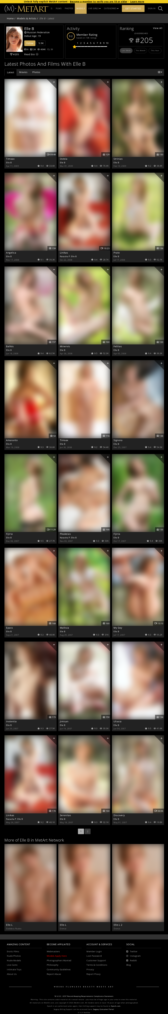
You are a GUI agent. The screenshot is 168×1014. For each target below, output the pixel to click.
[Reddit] (131, 960)
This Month (141, 50)
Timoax (10, 158)
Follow (29, 43)
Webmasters (53, 951)
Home (10, 18)
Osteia (63, 158)
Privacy (90, 969)
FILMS (77, 8)
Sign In (152, 8)
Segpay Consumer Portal (103, 1009)
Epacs (9, 627)
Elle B (9, 162)
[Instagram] (133, 956)
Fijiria (9, 533)
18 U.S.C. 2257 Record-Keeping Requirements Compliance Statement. (84, 996)
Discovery (119, 815)
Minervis (65, 346)
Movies (23, 72)
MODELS (98, 8)
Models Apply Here (57, 956)
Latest (10, 72)
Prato (117, 252)
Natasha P (65, 256)
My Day (118, 627)
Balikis (10, 346)
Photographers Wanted (59, 960)
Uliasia (118, 721)
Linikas (64, 252)
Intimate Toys (14, 969)
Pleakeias (65, 533)
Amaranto (12, 440)
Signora (118, 440)
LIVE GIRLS (112, 8)
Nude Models (14, 960)
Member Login (94, 951)
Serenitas (65, 815)
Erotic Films (13, 951)
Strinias (118, 158)
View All (157, 28)
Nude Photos (14, 956)
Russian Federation (37, 32)
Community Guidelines (59, 969)
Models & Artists (26, 18)
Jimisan (64, 721)
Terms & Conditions (96, 965)
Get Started (133, 8)
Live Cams (12, 965)
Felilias (118, 346)
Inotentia (11, 721)
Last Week (126, 50)
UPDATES (66, 8)
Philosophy (53, 965)
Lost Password (94, 956)
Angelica (11, 252)
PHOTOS (87, 8)
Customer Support (96, 960)
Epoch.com (115, 1006)
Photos (36, 72)
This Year (155, 50)
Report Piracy (93, 974)
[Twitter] (131, 951)
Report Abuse (54, 974)
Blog (128, 965)
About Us (12, 974)
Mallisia (64, 627)
